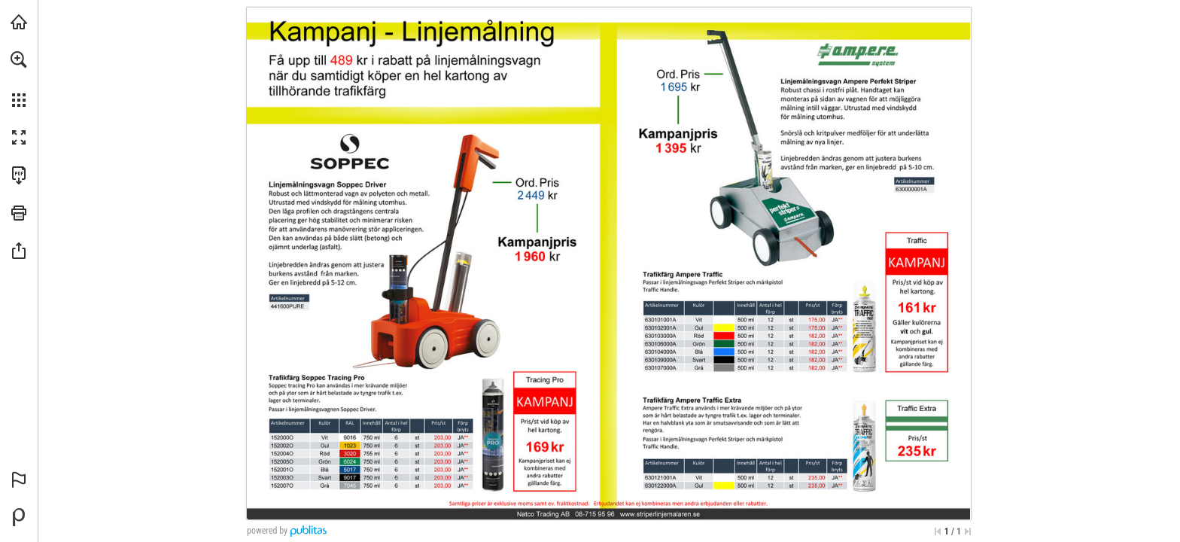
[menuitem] (19, 79)
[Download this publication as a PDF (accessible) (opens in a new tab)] (19, 175)
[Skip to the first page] (938, 531)
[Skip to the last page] (968, 531)
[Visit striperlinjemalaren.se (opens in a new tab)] (19, 22)
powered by (267, 530)
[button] (19, 59)
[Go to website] (660, 514)
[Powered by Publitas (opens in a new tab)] (19, 517)
